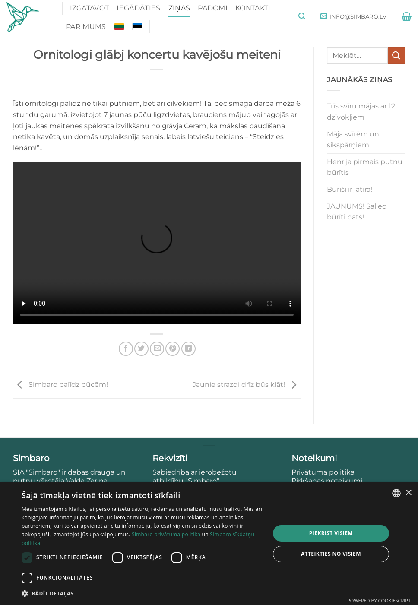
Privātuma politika (323, 472)
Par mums (86, 26)
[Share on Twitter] (141, 349)
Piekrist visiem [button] (331, 533)
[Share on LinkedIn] (188, 349)
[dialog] (209, 543)
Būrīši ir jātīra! (349, 189)
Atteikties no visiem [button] (331, 553)
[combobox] (396, 493)
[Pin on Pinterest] (172, 349)
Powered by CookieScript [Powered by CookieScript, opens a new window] (379, 600)
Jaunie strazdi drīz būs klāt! (247, 384)
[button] (301, 16)
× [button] (408, 493)
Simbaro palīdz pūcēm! (60, 384)
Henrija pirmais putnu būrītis (364, 167)
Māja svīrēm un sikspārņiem (353, 139)
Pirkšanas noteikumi (326, 481)
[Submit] (396, 55)
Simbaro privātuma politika (166, 534)
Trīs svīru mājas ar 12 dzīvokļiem (361, 111)
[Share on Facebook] (126, 349)
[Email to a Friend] (157, 349)
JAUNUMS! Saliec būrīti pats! (356, 212)
